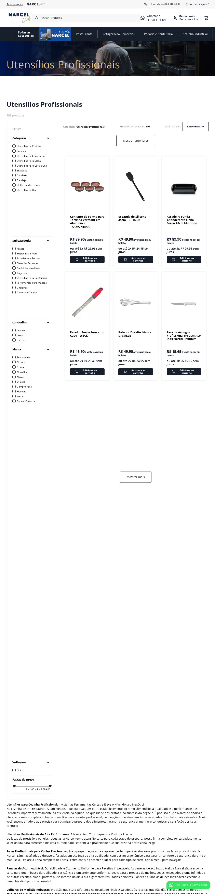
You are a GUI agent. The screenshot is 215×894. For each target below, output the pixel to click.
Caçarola (22, 273)
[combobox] (86, 18)
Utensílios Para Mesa (29, 161)
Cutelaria (22, 175)
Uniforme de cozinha (28, 185)
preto (20, 335)
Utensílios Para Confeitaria (32, 278)
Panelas (21, 151)
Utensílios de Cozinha (29, 146)
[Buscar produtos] (36, 18)
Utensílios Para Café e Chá (32, 165)
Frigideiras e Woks (27, 253)
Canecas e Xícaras (27, 292)
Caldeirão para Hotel (28, 268)
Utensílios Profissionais (90, 126)
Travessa (22, 170)
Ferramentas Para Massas (32, 282)
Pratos (20, 248)
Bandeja (21, 180)
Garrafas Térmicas (27, 263)
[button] (32, 138)
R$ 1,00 (30, 538)
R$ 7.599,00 (42, 538)
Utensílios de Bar (26, 190)
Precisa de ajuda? (197, 4)
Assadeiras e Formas (29, 258)
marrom (21, 340)
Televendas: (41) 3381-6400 (162, 4)
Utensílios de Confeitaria (31, 156)
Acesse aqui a (25, 4)
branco (21, 330)
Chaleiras (22, 287)
